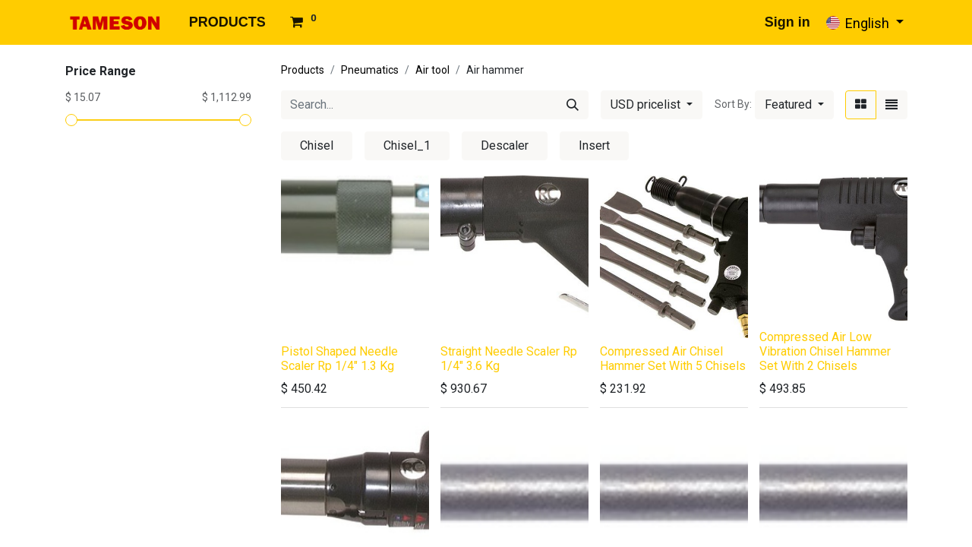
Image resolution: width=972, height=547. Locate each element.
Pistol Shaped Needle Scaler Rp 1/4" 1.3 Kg (339, 358)
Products (302, 70)
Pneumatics (370, 70)
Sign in (787, 22)
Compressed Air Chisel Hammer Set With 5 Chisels (673, 358)
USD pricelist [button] (647, 104)
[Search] (573, 104)
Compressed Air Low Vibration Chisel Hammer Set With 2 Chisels (825, 351)
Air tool (432, 70)
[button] (794, 104)
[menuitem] (227, 22)
